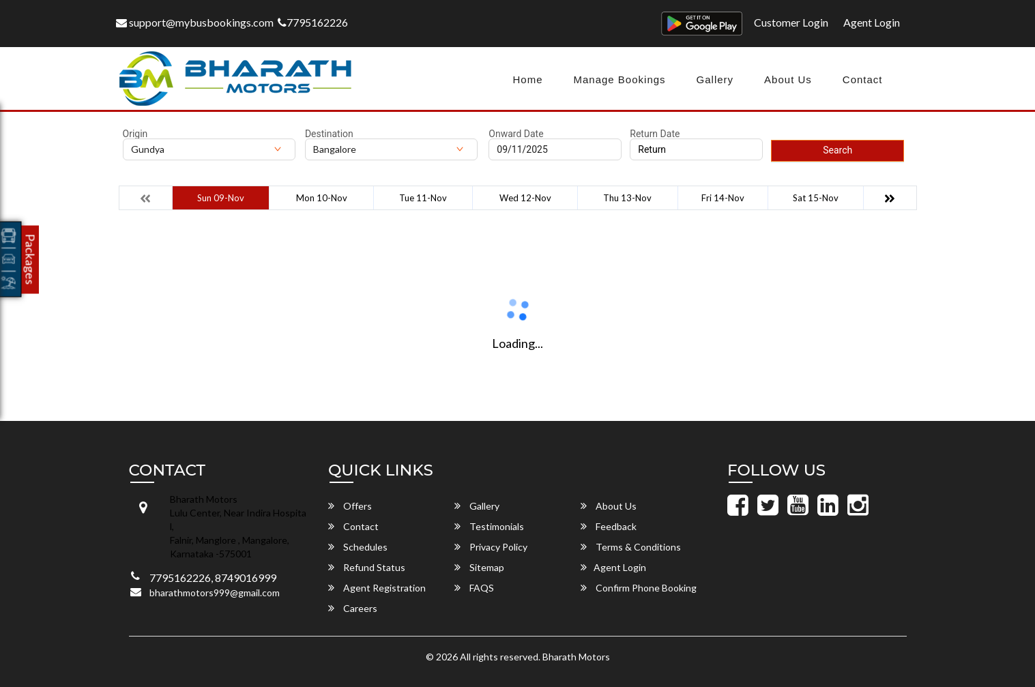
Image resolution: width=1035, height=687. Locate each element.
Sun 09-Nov (220, 197)
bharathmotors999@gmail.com (214, 592)
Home (527, 79)
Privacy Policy (490, 547)
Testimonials (489, 526)
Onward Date (516, 133)
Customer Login (791, 22)
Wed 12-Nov (525, 197)
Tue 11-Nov (423, 197)
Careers (352, 608)
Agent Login (871, 22)
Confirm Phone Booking (639, 588)
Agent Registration (377, 588)
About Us (788, 79)
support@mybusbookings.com (195, 22)
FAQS (474, 588)
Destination (329, 133)
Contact (863, 79)
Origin (135, 133)
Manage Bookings (619, 79)
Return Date (655, 133)
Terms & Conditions (631, 547)
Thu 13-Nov (627, 197)
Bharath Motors (576, 656)
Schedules (358, 547)
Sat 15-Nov (816, 197)
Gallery (715, 79)
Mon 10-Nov (321, 197)
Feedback (609, 526)
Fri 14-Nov (722, 197)
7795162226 (313, 22)
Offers (350, 506)
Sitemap (479, 567)
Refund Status (366, 567)
